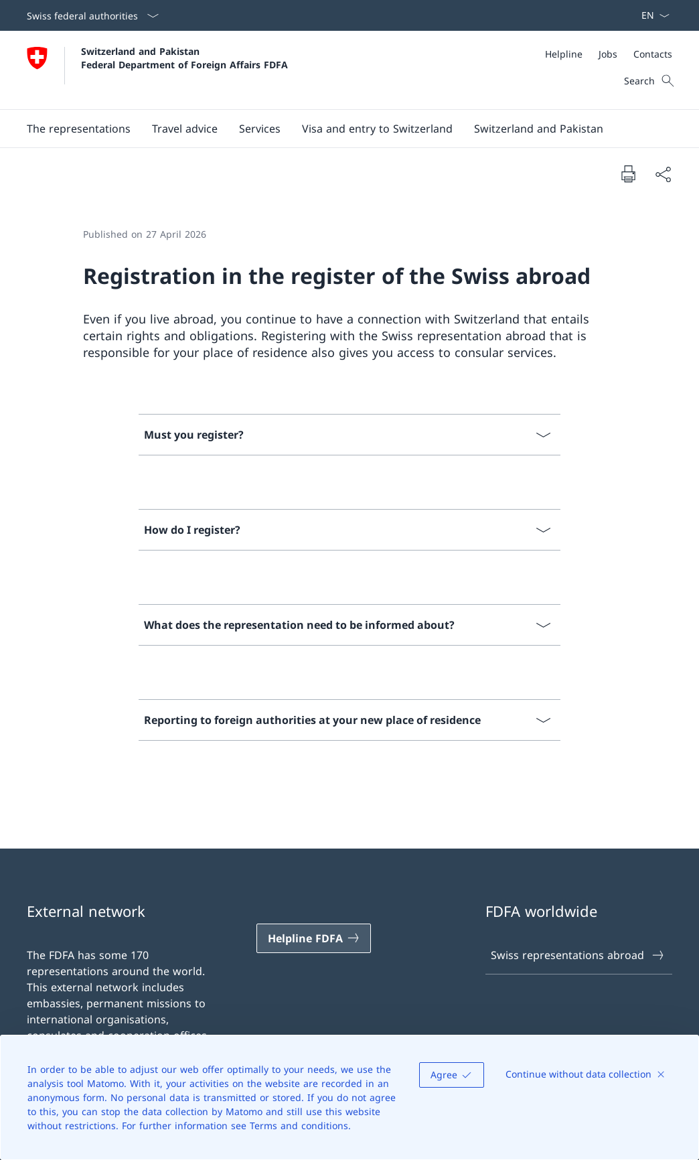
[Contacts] (652, 54)
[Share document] (662, 174)
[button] (78, 128)
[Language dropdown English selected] (651, 15)
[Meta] (608, 54)
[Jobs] (608, 54)
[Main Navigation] (339, 128)
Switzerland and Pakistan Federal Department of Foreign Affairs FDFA (184, 57)
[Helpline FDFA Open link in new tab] (314, 938)
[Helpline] (564, 54)
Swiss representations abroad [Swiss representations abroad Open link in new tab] (578, 955)
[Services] (259, 128)
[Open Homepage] (157, 70)
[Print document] (628, 173)
